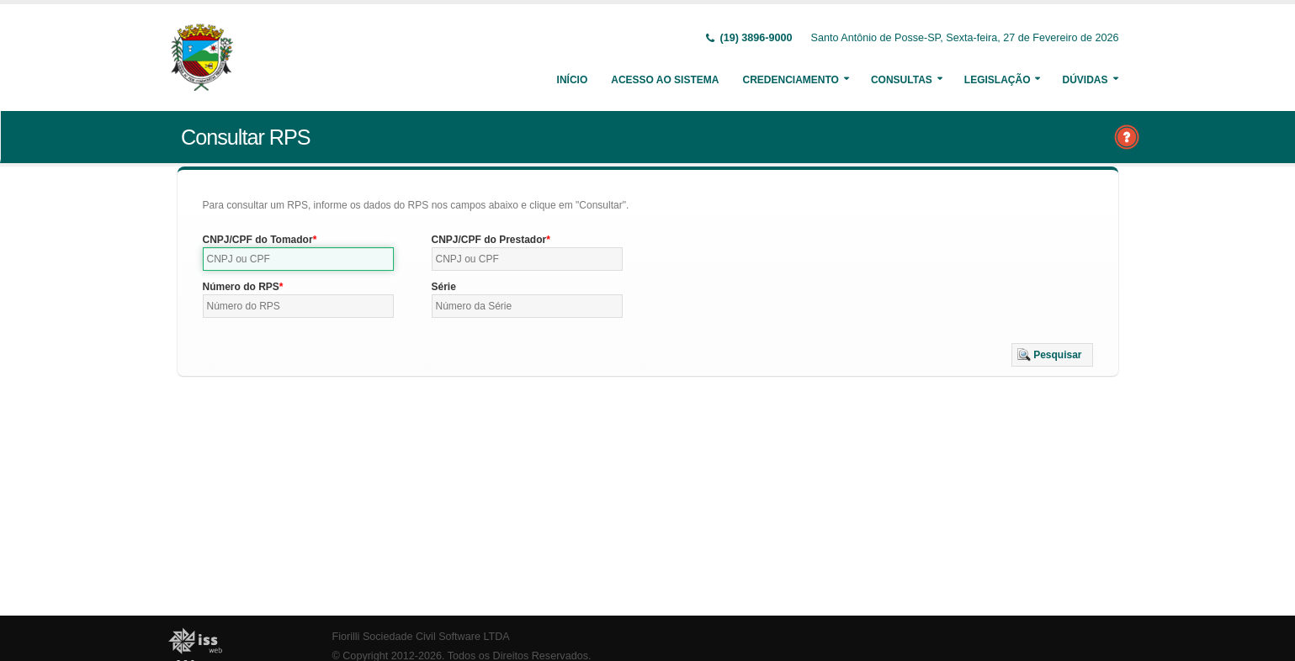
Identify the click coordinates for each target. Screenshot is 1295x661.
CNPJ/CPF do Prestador (489, 240)
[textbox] (299, 259)
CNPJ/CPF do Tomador (258, 240)
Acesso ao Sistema (665, 80)
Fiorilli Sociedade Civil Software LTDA (421, 636)
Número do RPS (241, 287)
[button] (1052, 355)
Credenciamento (790, 80)
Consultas (901, 80)
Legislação (997, 80)
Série (444, 287)
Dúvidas (1084, 80)
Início (572, 80)
